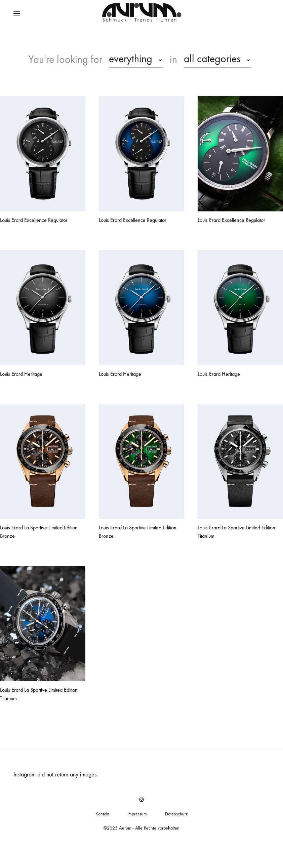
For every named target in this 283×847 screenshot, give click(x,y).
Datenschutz (176, 814)
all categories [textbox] (212, 58)
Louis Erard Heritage (21, 374)
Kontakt (102, 814)
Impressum (137, 814)
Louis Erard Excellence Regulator (34, 220)
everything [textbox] (130, 58)
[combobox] (136, 59)
